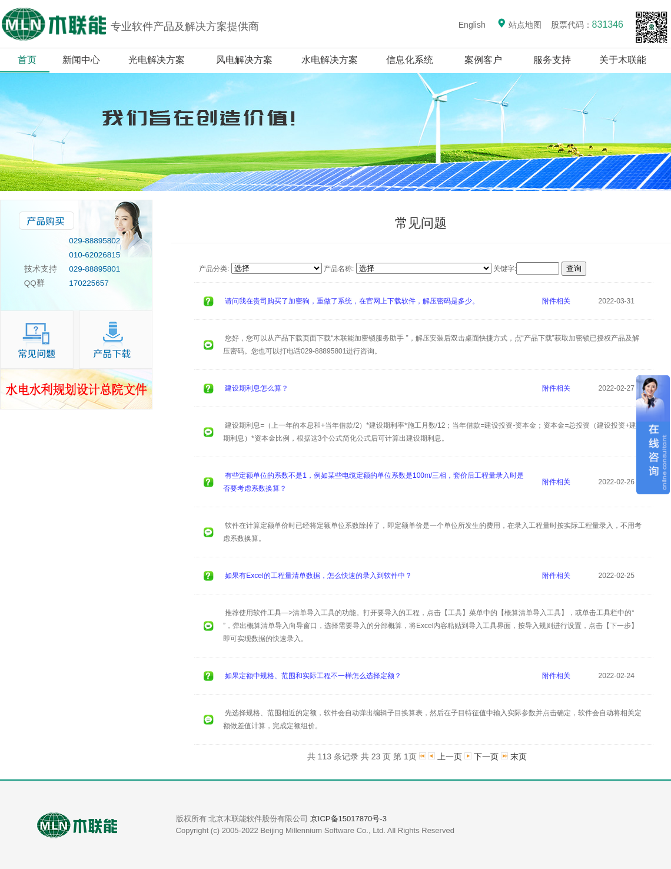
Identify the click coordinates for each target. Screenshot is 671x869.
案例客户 (483, 60)
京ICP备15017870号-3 (348, 818)
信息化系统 (410, 60)
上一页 (449, 756)
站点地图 (519, 24)
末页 (518, 756)
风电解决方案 (244, 60)
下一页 (486, 756)
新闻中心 (81, 60)
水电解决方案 (329, 60)
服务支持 (552, 60)
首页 (27, 60)
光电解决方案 (157, 60)
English (472, 24)
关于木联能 (624, 60)
